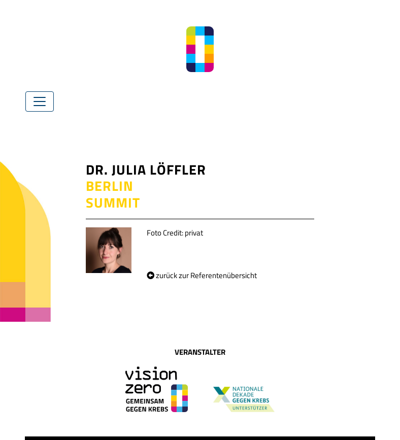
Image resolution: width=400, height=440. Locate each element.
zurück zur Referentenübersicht (202, 275)
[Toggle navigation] (39, 101)
